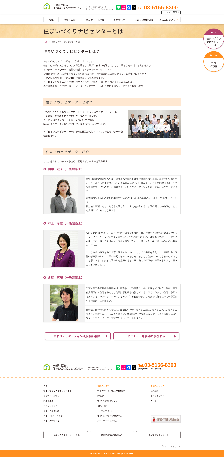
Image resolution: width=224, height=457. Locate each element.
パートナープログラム (107, 421)
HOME (51, 19)
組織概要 (155, 391)
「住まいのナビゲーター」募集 (66, 434)
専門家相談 (102, 405)
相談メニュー (70, 19)
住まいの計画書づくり (107, 401)
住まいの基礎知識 (144, 19)
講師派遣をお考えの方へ (112, 434)
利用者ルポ (119, 19)
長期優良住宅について (158, 434)
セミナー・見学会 (95, 19)
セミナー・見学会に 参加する (146, 336)
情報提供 (101, 396)
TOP (45, 42)
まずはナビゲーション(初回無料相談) (78, 336)
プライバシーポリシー (171, 446)
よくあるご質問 (170, 12)
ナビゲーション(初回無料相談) (111, 391)
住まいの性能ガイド (52, 421)
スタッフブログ (50, 406)
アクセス (155, 401)
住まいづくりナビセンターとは (57, 390)
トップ (46, 385)
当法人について (167, 19)
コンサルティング (105, 410)
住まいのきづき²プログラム (109, 416)
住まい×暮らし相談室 (53, 416)
